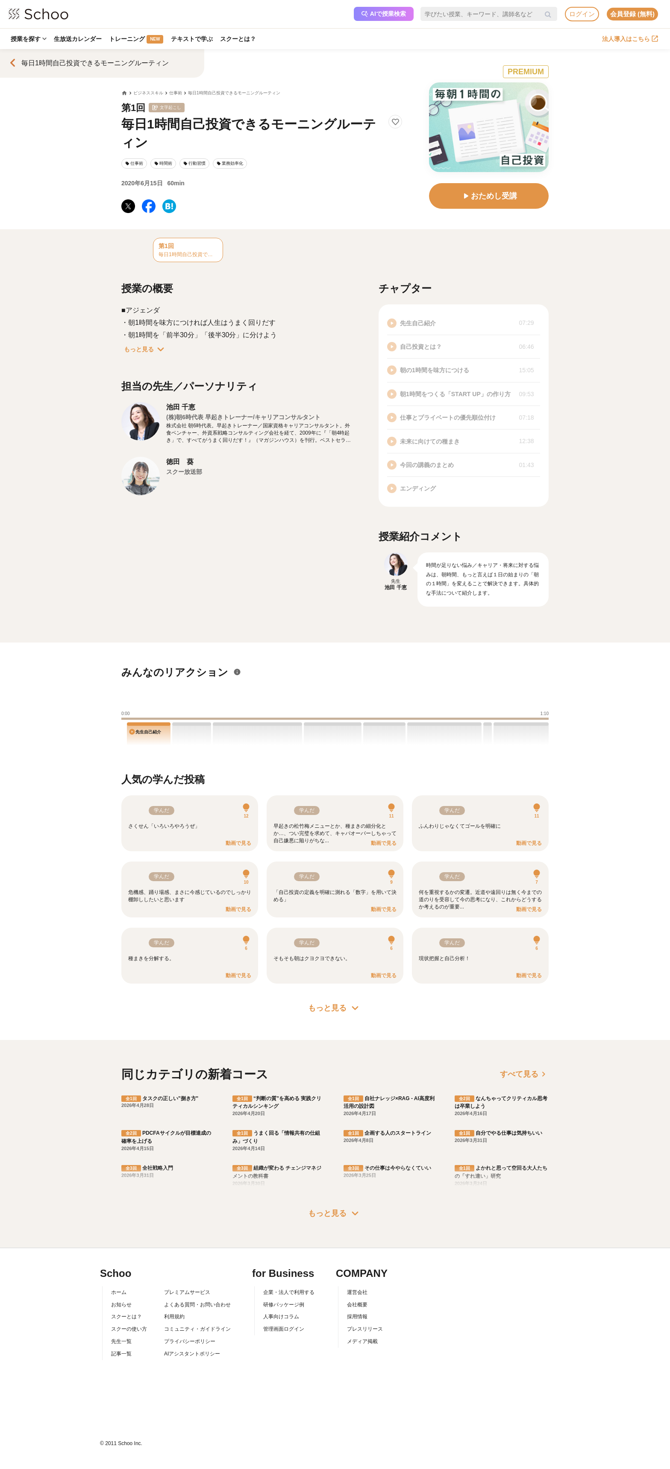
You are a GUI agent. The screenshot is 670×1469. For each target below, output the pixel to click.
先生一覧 (121, 1341)
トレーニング (137, 39)
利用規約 (174, 1317)
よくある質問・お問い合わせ (197, 1305)
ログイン (582, 14)
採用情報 (357, 1317)
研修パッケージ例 (283, 1305)
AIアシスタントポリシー (192, 1354)
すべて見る (524, 1074)
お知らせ (121, 1305)
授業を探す (29, 38)
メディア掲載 (362, 1341)
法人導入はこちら (630, 38)
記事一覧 (121, 1354)
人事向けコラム (281, 1317)
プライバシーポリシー (189, 1341)
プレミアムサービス (187, 1292)
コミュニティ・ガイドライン (197, 1329)
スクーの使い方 (129, 1329)
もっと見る (146, 349)
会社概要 (357, 1305)
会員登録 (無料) (632, 14)
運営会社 (357, 1292)
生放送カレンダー (78, 38)
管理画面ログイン (283, 1329)
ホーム (118, 1292)
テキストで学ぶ (193, 38)
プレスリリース (365, 1329)
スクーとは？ (239, 38)
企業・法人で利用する (288, 1292)
